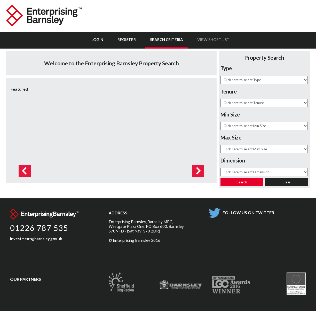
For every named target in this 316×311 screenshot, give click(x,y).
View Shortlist (213, 39)
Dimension (232, 160)
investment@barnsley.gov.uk (36, 238)
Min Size (230, 114)
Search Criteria (166, 39)
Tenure (228, 91)
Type (226, 68)
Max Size (230, 137)
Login (97, 39)
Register (126, 39)
